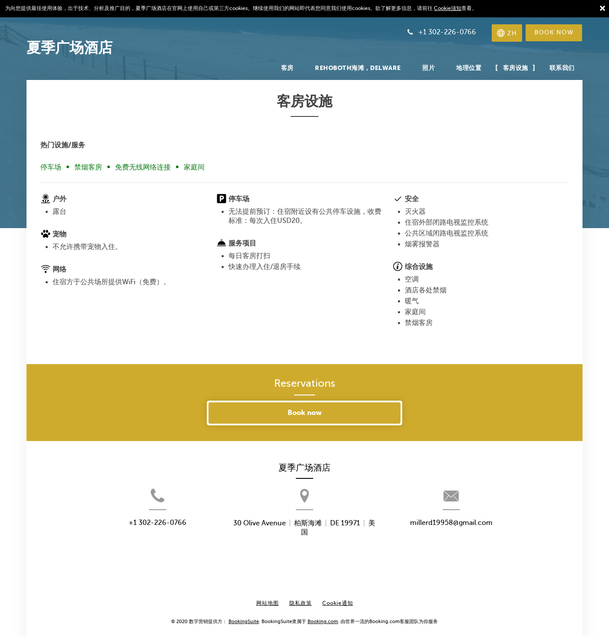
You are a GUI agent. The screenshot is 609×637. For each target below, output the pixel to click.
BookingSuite (243, 614)
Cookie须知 (447, 8)
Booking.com (323, 614)
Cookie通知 (337, 597)
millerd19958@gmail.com (471, 537)
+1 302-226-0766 (137, 537)
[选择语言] (505, 33)
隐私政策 (300, 597)
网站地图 (267, 597)
